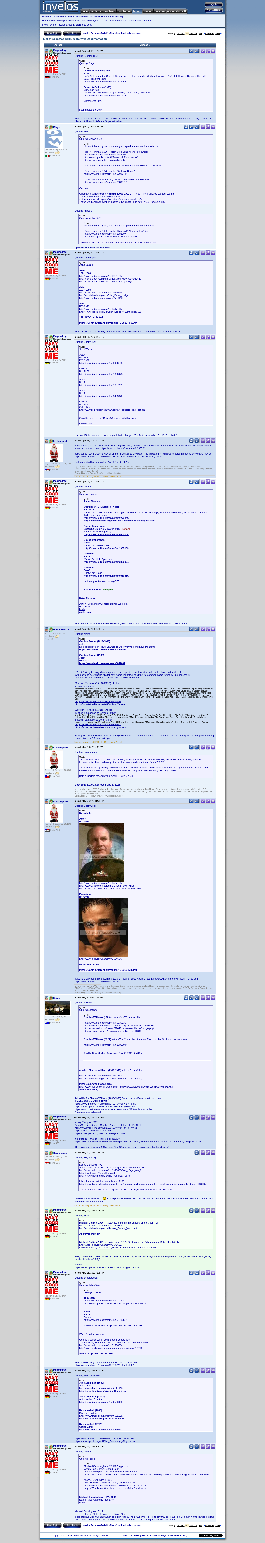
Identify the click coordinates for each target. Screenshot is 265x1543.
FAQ (185, 1535)
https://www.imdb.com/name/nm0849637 (102, 663)
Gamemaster (60, 1153)
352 (182, 33)
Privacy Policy (141, 1535)
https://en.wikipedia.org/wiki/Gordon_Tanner (100, 704)
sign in (80, 24)
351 (179, 33)
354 (191, 33)
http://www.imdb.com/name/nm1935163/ (106, 548)
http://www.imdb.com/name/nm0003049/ (106, 517)
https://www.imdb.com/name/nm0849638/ (102, 649)
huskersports (60, 441)
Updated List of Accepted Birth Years (92, 247)
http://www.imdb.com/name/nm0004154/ (106, 534)
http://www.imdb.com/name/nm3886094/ (106, 562)
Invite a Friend (174, 1535)
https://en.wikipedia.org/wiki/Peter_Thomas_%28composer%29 (119, 520)
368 (200, 33)
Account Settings (157, 1535)
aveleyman (85, 612)
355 (195, 33)
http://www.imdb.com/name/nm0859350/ (106, 575)
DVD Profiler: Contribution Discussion (121, 33)
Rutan (56, 998)
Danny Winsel (61, 629)
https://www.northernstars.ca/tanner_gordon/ (100, 727)
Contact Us (127, 1535)
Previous (209, 33)
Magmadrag (60, 50)
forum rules (100, 16)
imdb (82, 609)
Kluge (56, 127)
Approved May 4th (89, 1233)
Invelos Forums (91, 33)
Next (218, 33)
